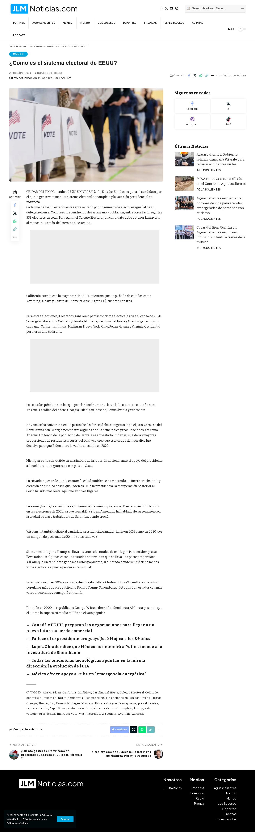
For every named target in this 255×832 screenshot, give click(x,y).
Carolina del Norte (104, 678)
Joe (52, 688)
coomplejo (33, 683)
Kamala (60, 688)
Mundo (17, 54)
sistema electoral (80, 694)
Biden (57, 678)
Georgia (31, 688)
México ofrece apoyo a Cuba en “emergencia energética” (73, 660)
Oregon (110, 688)
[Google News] (171, 8)
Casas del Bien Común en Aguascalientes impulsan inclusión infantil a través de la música (220, 220)
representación (37, 694)
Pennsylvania (126, 688)
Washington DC (88, 699)
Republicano (57, 694)
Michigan (73, 688)
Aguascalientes (208, 165)
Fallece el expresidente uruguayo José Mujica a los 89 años (75, 634)
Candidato (84, 678)
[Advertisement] (94, 257)
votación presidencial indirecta (47, 699)
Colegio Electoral (131, 678)
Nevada (99, 688)
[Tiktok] (228, 119)
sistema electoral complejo (112, 694)
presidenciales (146, 688)
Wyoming (122, 699)
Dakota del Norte (54, 683)
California (69, 678)
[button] (64, 819)
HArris (43, 688)
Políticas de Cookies (31, 823)
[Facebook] (162, 8)
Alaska (47, 678)
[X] (166, 8)
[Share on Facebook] (189, 76)
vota (146, 694)
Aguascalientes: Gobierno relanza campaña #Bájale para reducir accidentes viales (220, 155)
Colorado (150, 678)
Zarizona (137, 699)
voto (74, 699)
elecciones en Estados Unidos (128, 683)
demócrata (74, 683)
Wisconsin (108, 699)
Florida (155, 683)
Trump (137, 694)
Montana (87, 688)
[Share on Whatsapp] (200, 76)
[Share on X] (195, 76)
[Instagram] (176, 8)
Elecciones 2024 (95, 683)
